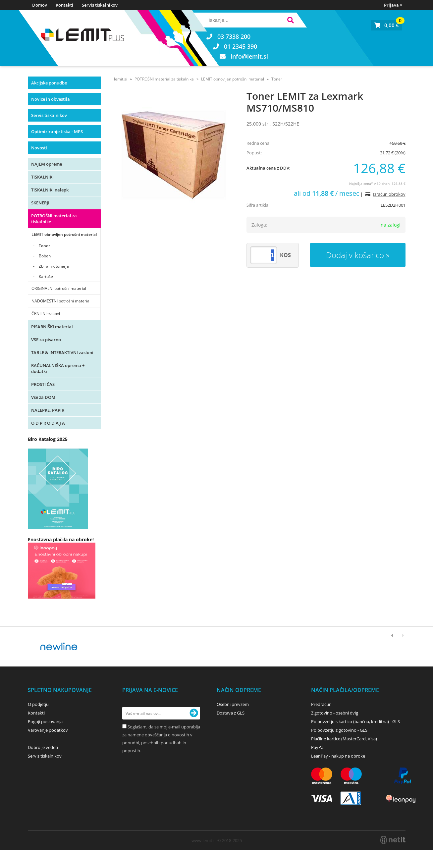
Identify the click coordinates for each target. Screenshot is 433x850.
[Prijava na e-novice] (194, 713)
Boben (45, 256)
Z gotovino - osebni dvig (334, 713)
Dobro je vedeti (43, 747)
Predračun (321, 704)
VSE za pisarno (46, 340)
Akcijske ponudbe (49, 83)
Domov (39, 5)
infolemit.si (249, 56)
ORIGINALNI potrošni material (58, 288)
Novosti (39, 148)
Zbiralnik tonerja (54, 266)
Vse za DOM (43, 397)
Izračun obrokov (389, 194)
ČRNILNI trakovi (45, 313)
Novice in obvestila (50, 99)
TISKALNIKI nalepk (50, 190)
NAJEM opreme (46, 164)
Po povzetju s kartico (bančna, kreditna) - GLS (355, 721)
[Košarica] (386, 25)
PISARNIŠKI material (52, 327)
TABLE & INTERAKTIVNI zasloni (62, 352)
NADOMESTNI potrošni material (60, 301)
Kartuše (46, 276)
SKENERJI (40, 203)
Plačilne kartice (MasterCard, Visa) (344, 739)
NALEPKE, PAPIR (47, 410)
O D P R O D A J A (48, 423)
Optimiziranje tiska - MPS (57, 131)
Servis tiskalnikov (100, 5)
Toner (44, 245)
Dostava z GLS (230, 713)
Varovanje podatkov (48, 730)
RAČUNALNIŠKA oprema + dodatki (57, 368)
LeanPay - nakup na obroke (338, 756)
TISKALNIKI (42, 177)
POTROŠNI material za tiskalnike (54, 219)
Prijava (393, 5)
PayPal (317, 747)
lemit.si (120, 79)
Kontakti (64, 5)
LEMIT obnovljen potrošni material (64, 234)
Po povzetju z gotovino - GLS (339, 730)
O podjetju (38, 704)
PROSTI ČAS (43, 384)
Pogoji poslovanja (45, 721)
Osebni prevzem (233, 704)
